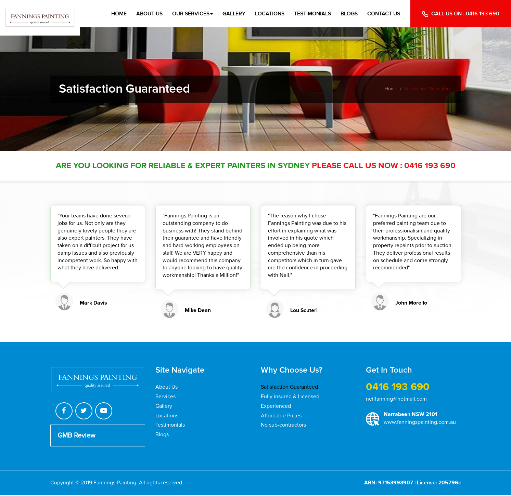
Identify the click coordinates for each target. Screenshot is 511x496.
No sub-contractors (283, 424)
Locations (267, 13)
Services (165, 396)
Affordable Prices (281, 415)
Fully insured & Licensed (290, 396)
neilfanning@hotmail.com (396, 399)
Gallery (230, 13)
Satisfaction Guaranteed (289, 387)
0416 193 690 (483, 13)
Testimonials (311, 13)
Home (114, 13)
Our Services (189, 13)
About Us (144, 13)
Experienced (276, 406)
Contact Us (383, 13)
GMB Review (76, 436)
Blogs (348, 13)
